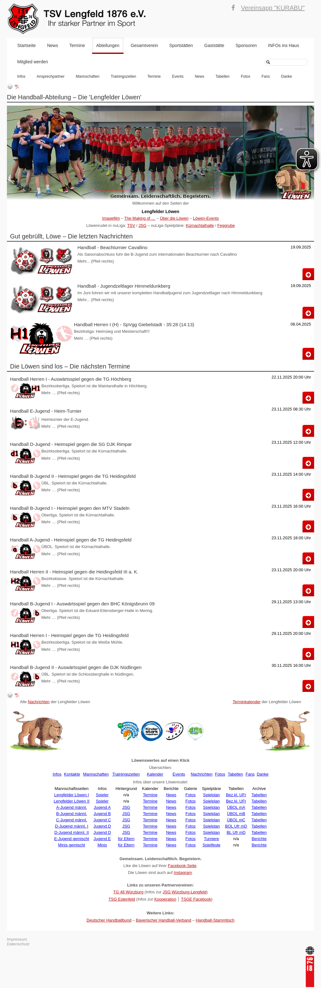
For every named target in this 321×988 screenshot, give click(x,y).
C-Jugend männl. (71, 820)
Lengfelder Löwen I (71, 794)
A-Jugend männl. (71, 807)
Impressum (17, 939)
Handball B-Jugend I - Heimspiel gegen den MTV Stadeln (69, 508)
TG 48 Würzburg (128, 892)
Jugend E (102, 838)
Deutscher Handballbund (109, 920)
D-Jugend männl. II (71, 832)
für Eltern (126, 838)
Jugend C (102, 820)
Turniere (211, 838)
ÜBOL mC (236, 820)
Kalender (155, 774)
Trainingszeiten (123, 76)
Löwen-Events (206, 218)
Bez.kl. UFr (236, 794)
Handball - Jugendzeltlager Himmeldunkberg (123, 286)
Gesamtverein (144, 45)
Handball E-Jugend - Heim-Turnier (46, 411)
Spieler (102, 794)
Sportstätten (181, 45)
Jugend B (102, 813)
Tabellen (222, 76)
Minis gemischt (71, 845)
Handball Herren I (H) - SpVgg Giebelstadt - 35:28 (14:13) (134, 324)
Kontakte (72, 774)
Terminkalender (246, 701)
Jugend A (102, 807)
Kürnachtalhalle (200, 225)
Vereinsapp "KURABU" (273, 7)
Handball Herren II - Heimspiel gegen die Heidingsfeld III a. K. (74, 571)
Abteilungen (107, 45)
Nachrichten (39, 701)
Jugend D (102, 826)
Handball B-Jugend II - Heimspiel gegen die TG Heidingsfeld (73, 476)
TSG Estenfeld (121, 899)
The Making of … (139, 218)
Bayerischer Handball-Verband (163, 920)
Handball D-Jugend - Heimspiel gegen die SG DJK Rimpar (71, 444)
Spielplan (211, 794)
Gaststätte (214, 45)
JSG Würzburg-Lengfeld (184, 892)
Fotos (245, 76)
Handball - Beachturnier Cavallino (112, 247)
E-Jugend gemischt (71, 838)
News (52, 45)
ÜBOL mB (236, 813)
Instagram (183, 872)
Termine (77, 45)
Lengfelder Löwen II (71, 801)
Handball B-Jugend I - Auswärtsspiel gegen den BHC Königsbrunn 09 (82, 603)
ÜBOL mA (236, 807)
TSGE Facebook (196, 899)
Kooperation (165, 899)
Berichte (259, 838)
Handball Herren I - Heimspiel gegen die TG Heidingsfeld (69, 635)
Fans (265, 76)
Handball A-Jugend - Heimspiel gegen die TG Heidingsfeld (70, 539)
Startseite (26, 45)
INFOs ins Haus (283, 45)
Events (178, 76)
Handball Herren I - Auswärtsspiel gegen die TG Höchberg (70, 379)
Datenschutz (18, 944)
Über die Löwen (174, 218)
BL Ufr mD (236, 832)
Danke (286, 76)
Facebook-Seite (182, 865)
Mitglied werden (32, 61)
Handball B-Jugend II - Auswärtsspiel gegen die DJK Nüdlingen (75, 667)
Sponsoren (246, 45)
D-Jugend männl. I (71, 826)
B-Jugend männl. (71, 813)
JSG (142, 225)
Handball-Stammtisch (215, 920)
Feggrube (226, 225)
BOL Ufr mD (236, 826)
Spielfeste (211, 845)
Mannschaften (87, 76)
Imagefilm (111, 218)
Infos (21, 76)
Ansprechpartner (51, 76)
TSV (131, 225)
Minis (102, 845)
